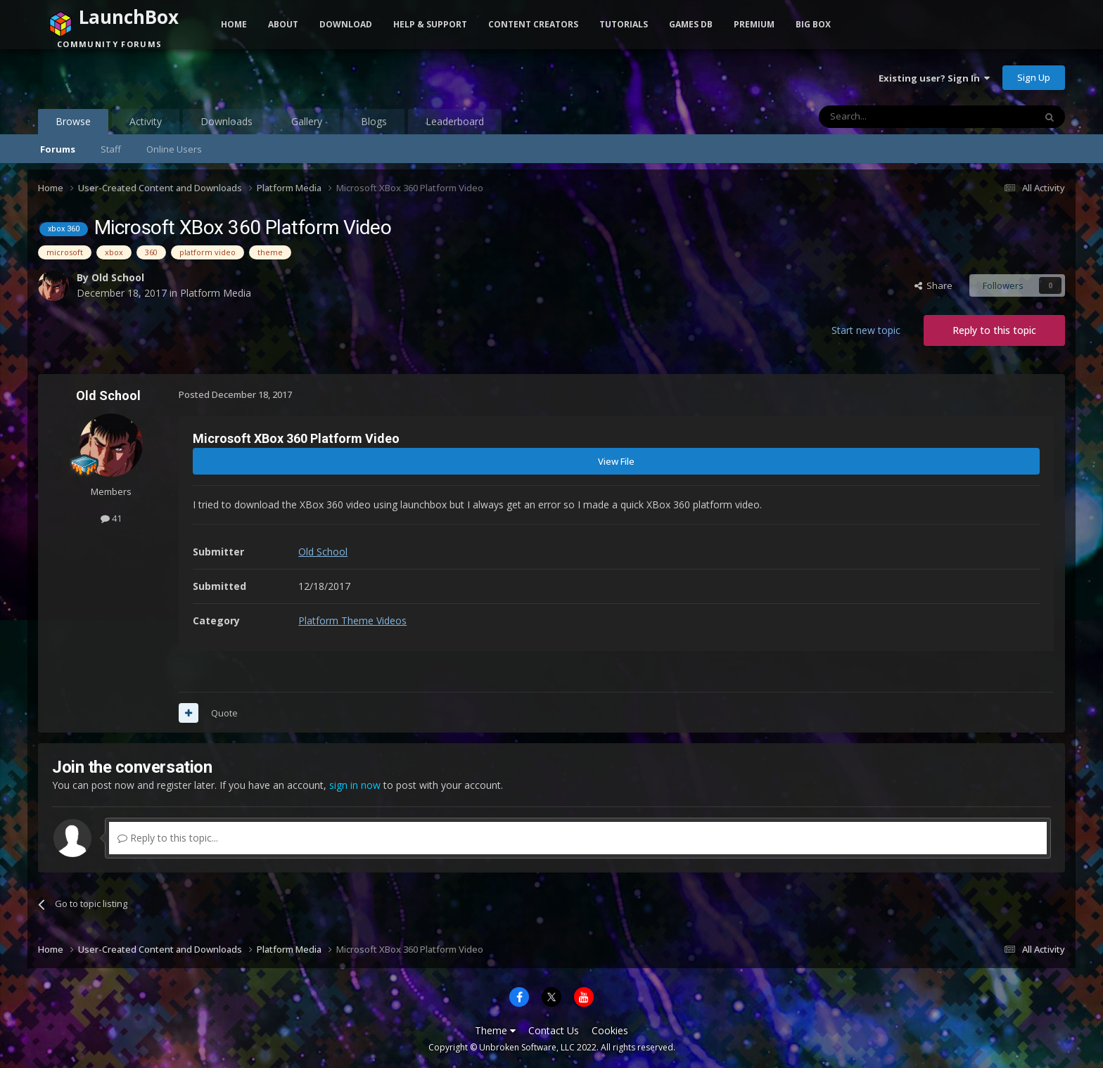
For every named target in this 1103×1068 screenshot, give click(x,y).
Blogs (374, 121)
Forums (57, 149)
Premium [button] (754, 24)
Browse (73, 124)
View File (616, 461)
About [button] (283, 24)
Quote (224, 713)
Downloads (226, 121)
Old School (117, 277)
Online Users (174, 149)
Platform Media (215, 293)
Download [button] (345, 24)
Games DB (691, 24)
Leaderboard (455, 121)
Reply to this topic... (167, 837)
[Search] (892, 116)
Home (234, 24)
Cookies (610, 1030)
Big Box (813, 24)
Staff (111, 149)
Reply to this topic (994, 330)
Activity (145, 121)
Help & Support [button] (430, 24)
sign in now (355, 785)
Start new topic (865, 330)
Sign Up (1033, 77)
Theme (495, 1030)
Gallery (306, 121)
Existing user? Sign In (934, 78)
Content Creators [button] (533, 24)
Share (933, 285)
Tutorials (623, 24)
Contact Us (553, 1030)
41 (111, 518)
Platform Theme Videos (352, 620)
